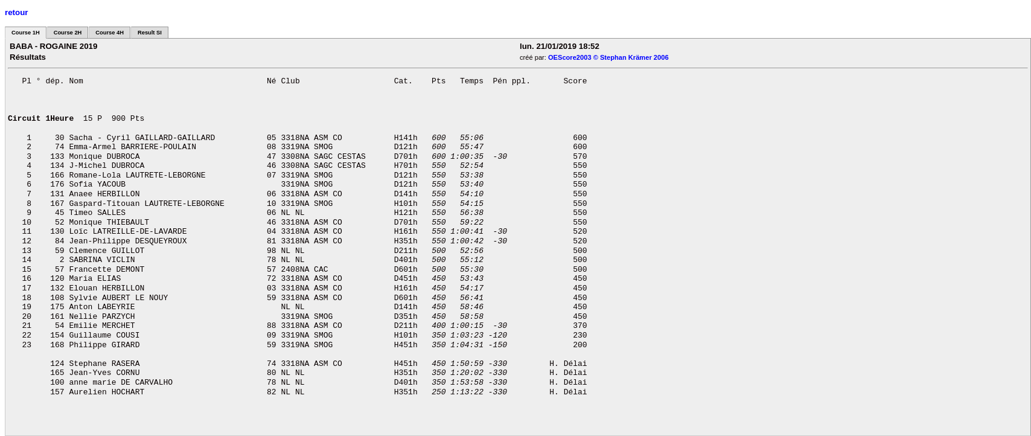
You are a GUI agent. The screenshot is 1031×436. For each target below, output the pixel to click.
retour (16, 12)
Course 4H (109, 33)
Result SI (150, 33)
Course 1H (25, 33)
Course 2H (68, 33)
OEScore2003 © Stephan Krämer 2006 (608, 57)
